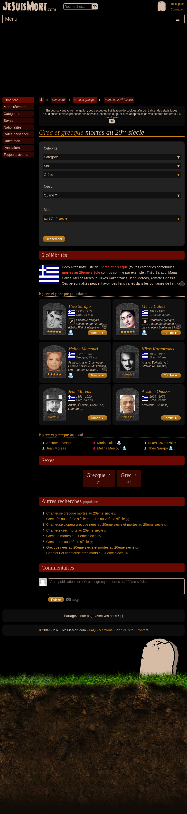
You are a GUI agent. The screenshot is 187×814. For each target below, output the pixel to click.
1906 (153, 396)
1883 (153, 354)
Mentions (105, 630)
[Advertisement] (93, 61)
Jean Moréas (79, 391)
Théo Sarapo (79, 306)
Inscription (178, 4)
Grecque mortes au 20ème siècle (71, 536)
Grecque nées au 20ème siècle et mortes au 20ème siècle (90, 547)
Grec (79, 315)
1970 (88, 311)
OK (112, 121)
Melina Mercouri (83, 348)
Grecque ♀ (98, 478)
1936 (79, 311)
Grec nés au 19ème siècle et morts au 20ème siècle (85, 519)
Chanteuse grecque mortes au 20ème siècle (79, 513)
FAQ (92, 630)
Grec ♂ (129, 478)
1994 (88, 354)
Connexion (178, 9)
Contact (142, 630)
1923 (153, 311)
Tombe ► (97, 333)
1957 (162, 354)
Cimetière (58, 100)
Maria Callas (153, 306)
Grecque (155, 315)
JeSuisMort (24, 6)
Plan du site (124, 630)
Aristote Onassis (156, 391)
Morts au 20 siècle (119, 100)
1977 (162, 311)
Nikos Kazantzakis (158, 348)
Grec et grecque (84, 100)
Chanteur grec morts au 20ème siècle (74, 530)
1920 (79, 354)
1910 (88, 396)
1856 (79, 396)
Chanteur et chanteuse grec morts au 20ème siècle (85, 553)
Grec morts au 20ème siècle (67, 542)
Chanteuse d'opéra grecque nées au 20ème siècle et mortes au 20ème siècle (104, 524)
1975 (162, 396)
